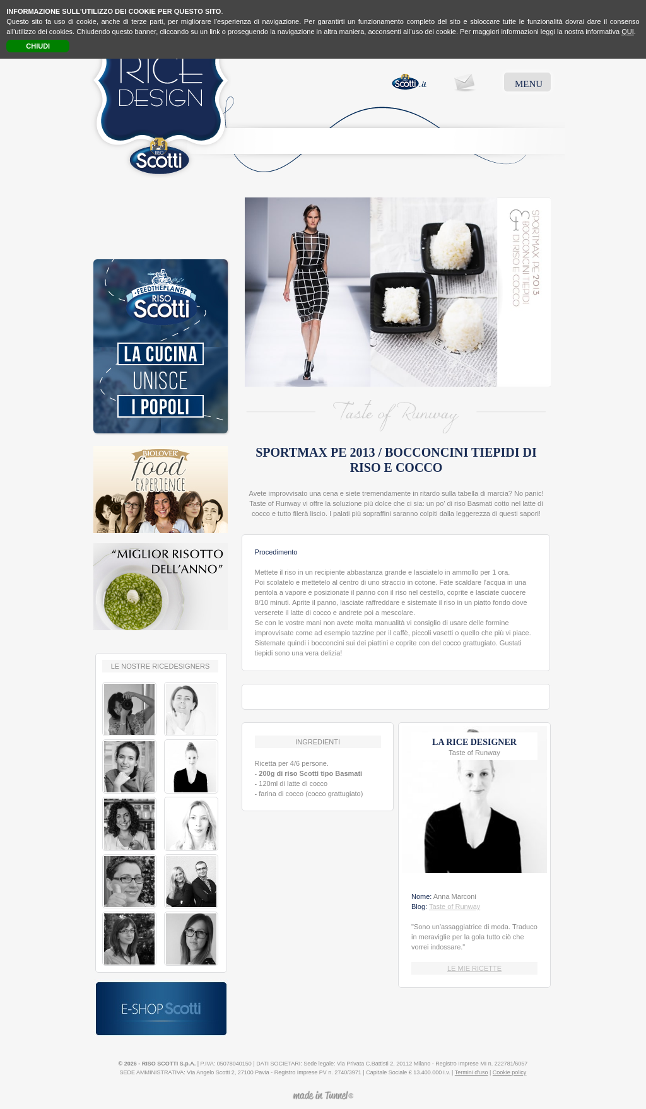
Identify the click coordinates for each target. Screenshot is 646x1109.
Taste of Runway (454, 906)
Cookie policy (510, 1072)
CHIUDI (38, 46)
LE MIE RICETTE (474, 968)
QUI (627, 31)
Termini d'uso (471, 1072)
